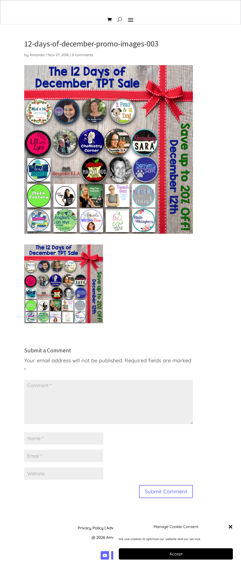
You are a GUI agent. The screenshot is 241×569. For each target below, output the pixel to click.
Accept (176, 553)
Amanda (37, 55)
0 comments (82, 55)
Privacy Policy (91, 527)
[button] (230, 526)
